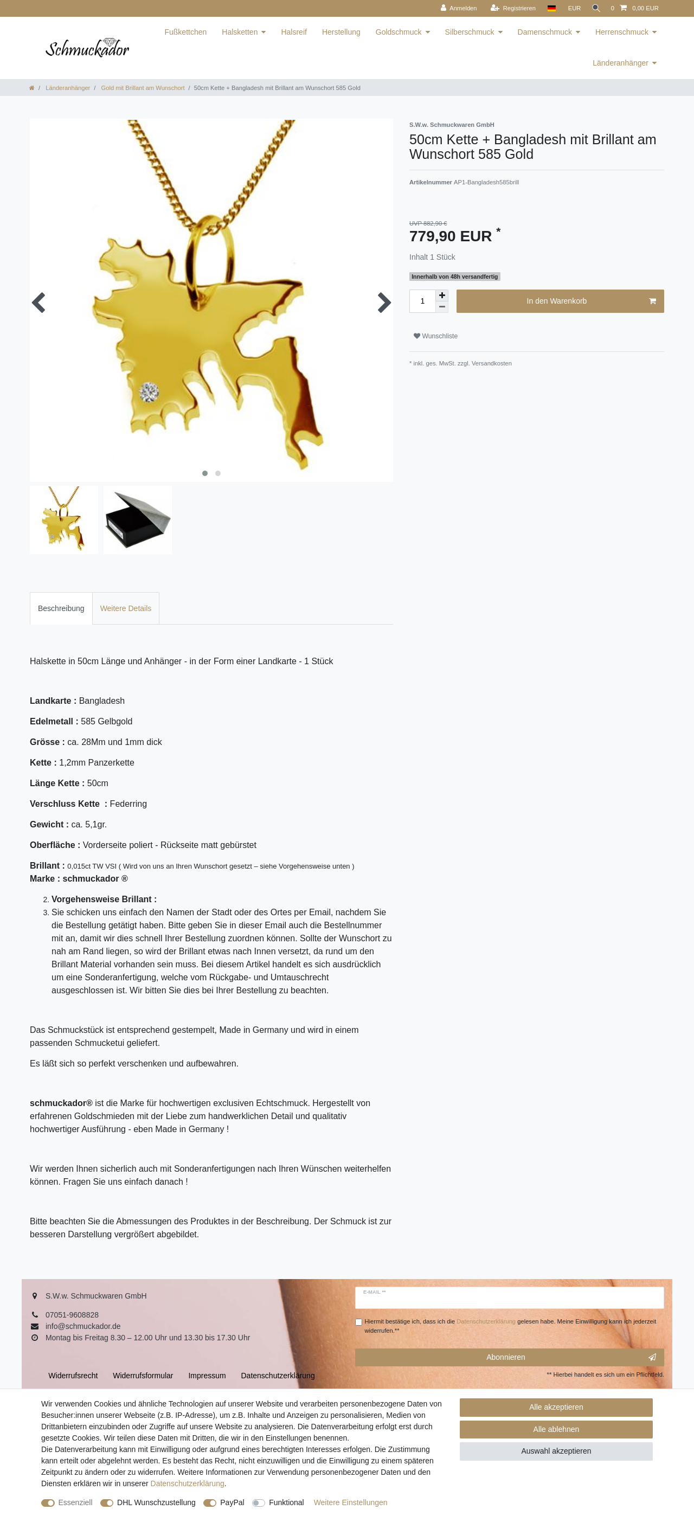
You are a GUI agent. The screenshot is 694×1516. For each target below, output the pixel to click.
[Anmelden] (455, 8)
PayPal (232, 1502)
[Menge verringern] (441, 307)
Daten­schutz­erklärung (187, 1483)
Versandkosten (491, 363)
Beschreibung (61, 608)
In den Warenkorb (591, 301)
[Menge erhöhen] (441, 295)
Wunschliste (436, 336)
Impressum (207, 1375)
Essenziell (76, 1502)
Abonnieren (571, 1358)
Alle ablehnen (557, 1429)
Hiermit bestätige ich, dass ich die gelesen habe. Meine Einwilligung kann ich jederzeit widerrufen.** (511, 1326)
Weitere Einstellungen (351, 1502)
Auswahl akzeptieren (556, 1451)
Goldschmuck (399, 32)
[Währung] (570, 8)
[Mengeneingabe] (422, 301)
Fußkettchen (185, 32)
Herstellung (341, 32)
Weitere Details (126, 608)
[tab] (61, 608)
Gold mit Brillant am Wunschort (141, 88)
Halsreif (293, 32)
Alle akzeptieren (556, 1407)
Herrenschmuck (621, 32)
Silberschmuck (469, 32)
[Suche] (594, 8)
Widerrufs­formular (143, 1375)
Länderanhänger (620, 63)
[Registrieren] (509, 8)
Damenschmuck (545, 32)
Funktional (286, 1502)
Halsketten (240, 32)
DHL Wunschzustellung (156, 1502)
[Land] (548, 8)
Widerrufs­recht (73, 1375)
